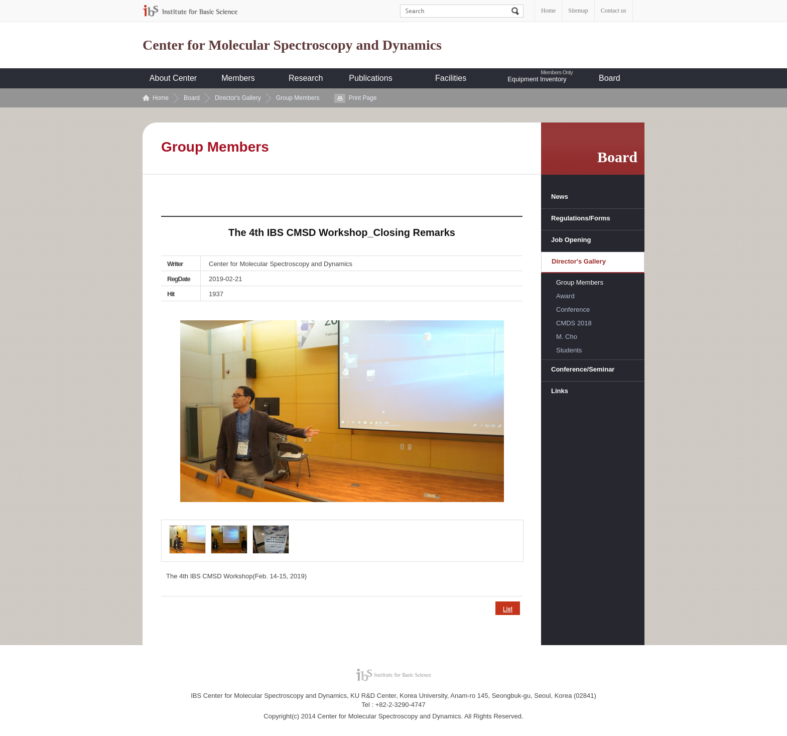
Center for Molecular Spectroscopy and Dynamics (292, 45)
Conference (573, 309)
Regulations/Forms (580, 218)
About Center (173, 78)
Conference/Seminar (582, 369)
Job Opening (571, 239)
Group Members (298, 97)
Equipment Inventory (536, 79)
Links (559, 391)
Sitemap (578, 10)
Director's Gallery (238, 97)
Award (565, 296)
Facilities (450, 78)
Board (609, 78)
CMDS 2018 (574, 323)
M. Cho (566, 336)
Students (569, 350)
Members (238, 78)
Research (306, 78)
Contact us (613, 10)
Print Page (362, 97)
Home (548, 10)
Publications (370, 78)
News (559, 196)
